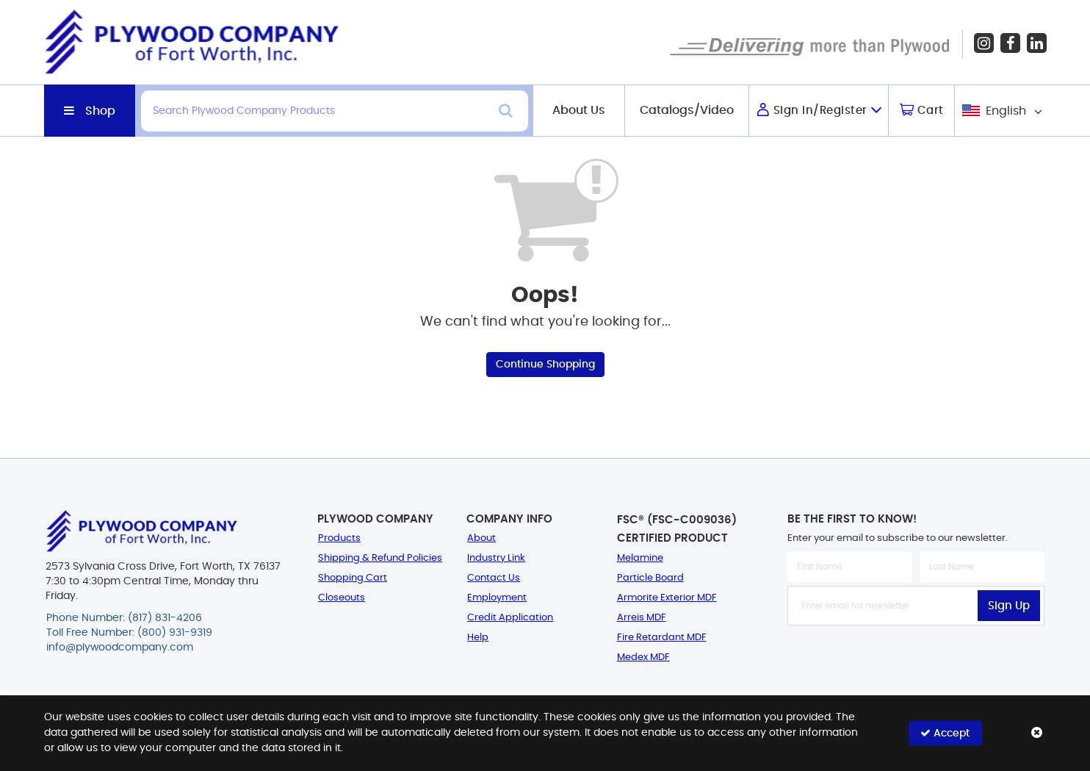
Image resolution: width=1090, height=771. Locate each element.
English (1006, 111)
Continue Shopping (545, 364)
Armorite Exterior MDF (667, 598)
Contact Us (493, 578)
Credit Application (510, 618)
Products (339, 538)
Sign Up (1009, 606)
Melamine (640, 558)
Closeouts (341, 598)
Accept (945, 733)
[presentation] (916, 657)
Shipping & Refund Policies (380, 558)
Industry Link (496, 558)
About (481, 538)
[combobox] (1001, 110)
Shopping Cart (352, 578)
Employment (497, 598)
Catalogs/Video (687, 110)
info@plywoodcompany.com (119, 647)
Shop (100, 111)
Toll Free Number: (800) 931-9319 (129, 633)
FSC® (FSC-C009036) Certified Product (677, 529)
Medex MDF (643, 657)
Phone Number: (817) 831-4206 (124, 618)
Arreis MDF (641, 618)
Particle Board (650, 578)
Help (477, 637)
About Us (578, 110)
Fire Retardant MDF (662, 637)
